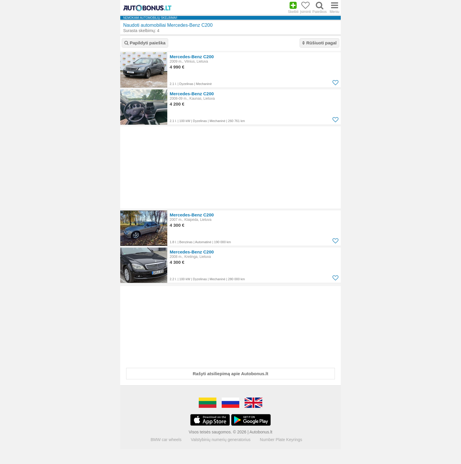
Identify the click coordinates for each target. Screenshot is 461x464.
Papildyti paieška (145, 42)
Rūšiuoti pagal (319, 42)
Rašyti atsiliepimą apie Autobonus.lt (230, 373)
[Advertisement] (230, 167)
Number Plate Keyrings (281, 439)
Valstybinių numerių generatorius (220, 439)
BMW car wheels (166, 439)
